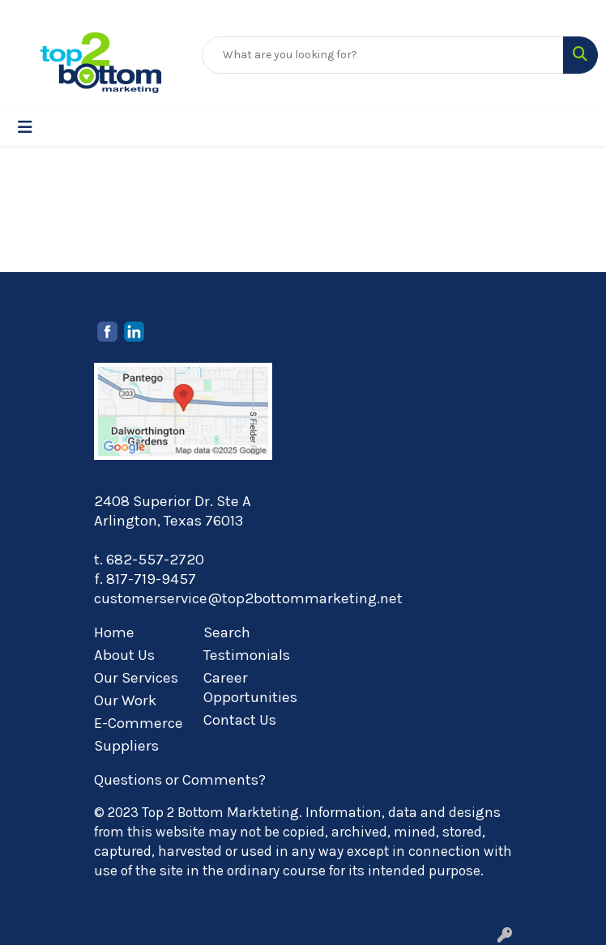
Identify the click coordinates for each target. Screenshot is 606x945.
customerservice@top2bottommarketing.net (248, 598)
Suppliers (126, 746)
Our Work (125, 700)
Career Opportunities (248, 687)
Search (226, 632)
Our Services (136, 678)
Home (114, 632)
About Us (124, 655)
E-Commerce (138, 723)
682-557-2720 (155, 559)
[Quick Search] (383, 55)
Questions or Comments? (180, 780)
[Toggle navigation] (25, 127)
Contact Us (239, 720)
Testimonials (246, 655)
